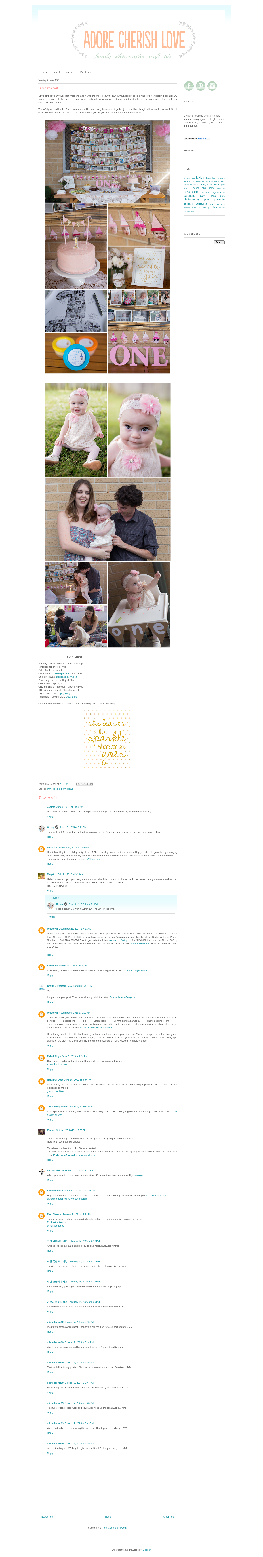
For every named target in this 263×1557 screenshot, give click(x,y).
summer (187, 211)
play (206, 199)
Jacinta (51, 807)
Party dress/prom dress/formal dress (74, 1155)
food (209, 184)
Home (44, 72)
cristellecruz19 (55, 1322)
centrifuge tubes (55, 1225)
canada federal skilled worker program (67, 1198)
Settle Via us (54, 1190)
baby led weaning (215, 178)
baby (200, 177)
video (193, 211)
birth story (189, 181)
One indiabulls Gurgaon (122, 997)
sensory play (208, 207)
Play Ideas (85, 72)
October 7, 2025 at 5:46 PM (79, 1362)
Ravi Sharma (54, 1214)
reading (187, 208)
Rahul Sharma (55, 1079)
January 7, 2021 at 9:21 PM (77, 1214)
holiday (187, 188)
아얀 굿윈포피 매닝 (57, 1261)
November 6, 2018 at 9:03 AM (74, 1012)
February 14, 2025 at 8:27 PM (84, 1261)
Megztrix (52, 874)
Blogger (146, 1549)
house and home (203, 187)
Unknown (52, 928)
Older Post (168, 1516)
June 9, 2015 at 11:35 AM (69, 807)
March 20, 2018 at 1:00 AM (73, 965)
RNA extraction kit (56, 1222)
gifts (223, 185)
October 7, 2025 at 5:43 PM (79, 1322)
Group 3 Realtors (56, 986)
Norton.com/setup (118, 940)
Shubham (52, 965)
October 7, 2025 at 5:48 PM (79, 1403)
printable (220, 204)
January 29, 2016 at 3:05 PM (73, 847)
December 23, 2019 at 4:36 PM (78, 1190)
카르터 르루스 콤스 (57, 1302)
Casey (50, 827)
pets (222, 196)
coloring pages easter (136, 970)
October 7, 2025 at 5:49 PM (79, 1423)
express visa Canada (157, 1195)
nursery (205, 192)
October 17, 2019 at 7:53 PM (71, 1130)
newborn (191, 192)
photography (191, 199)
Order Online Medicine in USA (96, 1027)
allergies (187, 178)
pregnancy (204, 203)
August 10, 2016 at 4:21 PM (83, 904)
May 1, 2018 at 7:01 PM (79, 986)
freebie (56, 788)
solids (222, 207)
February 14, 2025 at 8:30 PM (84, 1302)
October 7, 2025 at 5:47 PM (79, 1382)
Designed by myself (66, 676)
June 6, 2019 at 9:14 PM (75, 1056)
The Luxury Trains (57, 1106)
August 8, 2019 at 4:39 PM (82, 1106)
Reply (50, 816)
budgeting (214, 181)
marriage (221, 188)
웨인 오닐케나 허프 (57, 1281)
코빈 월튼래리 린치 (57, 1241)
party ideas (67, 788)
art (193, 178)
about (57, 72)
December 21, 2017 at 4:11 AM (75, 928)
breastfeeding (201, 181)
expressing (194, 185)
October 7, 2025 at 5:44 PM (79, 1342)
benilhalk (52, 847)
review (194, 208)
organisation (218, 192)
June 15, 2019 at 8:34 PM (77, 1079)
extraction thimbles (57, 1064)
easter (186, 185)
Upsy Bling (64, 693)
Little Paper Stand (62, 673)
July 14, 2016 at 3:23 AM (71, 874)
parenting (189, 195)
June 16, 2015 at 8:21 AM (73, 827)
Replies (55, 897)
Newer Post (47, 1516)
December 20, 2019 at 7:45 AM (77, 1170)
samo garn (139, 1175)
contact (70, 72)
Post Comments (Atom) (115, 1527)
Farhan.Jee (53, 1170)
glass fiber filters (55, 1091)
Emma (51, 1130)
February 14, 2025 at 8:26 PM (84, 1241)
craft (49, 788)
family (203, 184)
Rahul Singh (54, 1056)
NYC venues (93, 859)
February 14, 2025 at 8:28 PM (84, 1281)
